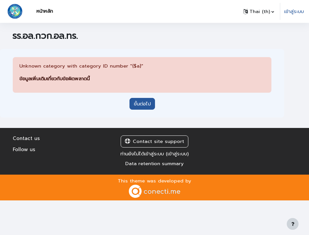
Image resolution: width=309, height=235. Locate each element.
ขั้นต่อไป (142, 103)
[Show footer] (293, 224)
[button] (259, 11)
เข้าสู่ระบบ (294, 11)
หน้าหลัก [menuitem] (44, 11)
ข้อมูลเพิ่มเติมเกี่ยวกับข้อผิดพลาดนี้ (54, 78)
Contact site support (154, 141)
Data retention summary (154, 163)
